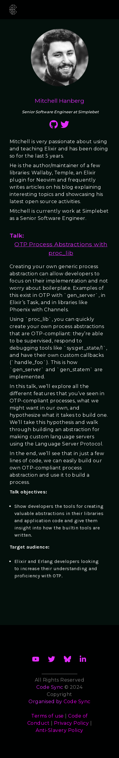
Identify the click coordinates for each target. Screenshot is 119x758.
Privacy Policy (71, 723)
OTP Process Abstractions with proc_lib (60, 248)
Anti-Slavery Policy (59, 730)
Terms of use (47, 716)
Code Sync (77, 701)
